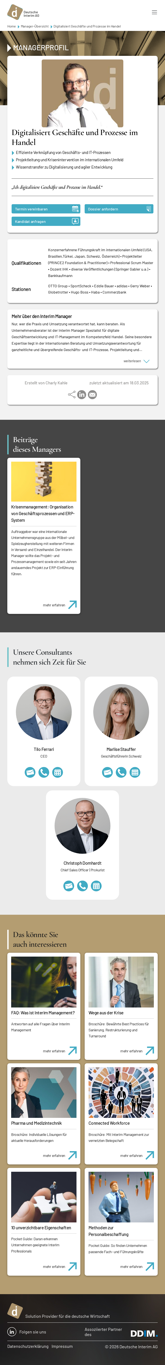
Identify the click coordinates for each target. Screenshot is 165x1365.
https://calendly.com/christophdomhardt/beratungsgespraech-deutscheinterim (96, 886)
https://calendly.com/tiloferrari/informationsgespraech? (57, 772)
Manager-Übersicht (35, 26)
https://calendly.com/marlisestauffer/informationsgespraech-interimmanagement (135, 772)
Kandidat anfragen (47, 221)
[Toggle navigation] (154, 12)
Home (11, 26)
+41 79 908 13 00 (121, 772)
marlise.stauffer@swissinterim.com (107, 772)
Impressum (62, 1346)
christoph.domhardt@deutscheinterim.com (68, 886)
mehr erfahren (61, 602)
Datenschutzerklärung (28, 1346)
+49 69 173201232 (82, 886)
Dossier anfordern (119, 209)
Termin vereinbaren (47, 209)
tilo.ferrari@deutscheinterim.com (30, 772)
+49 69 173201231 (43, 772)
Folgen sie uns (26, 1331)
